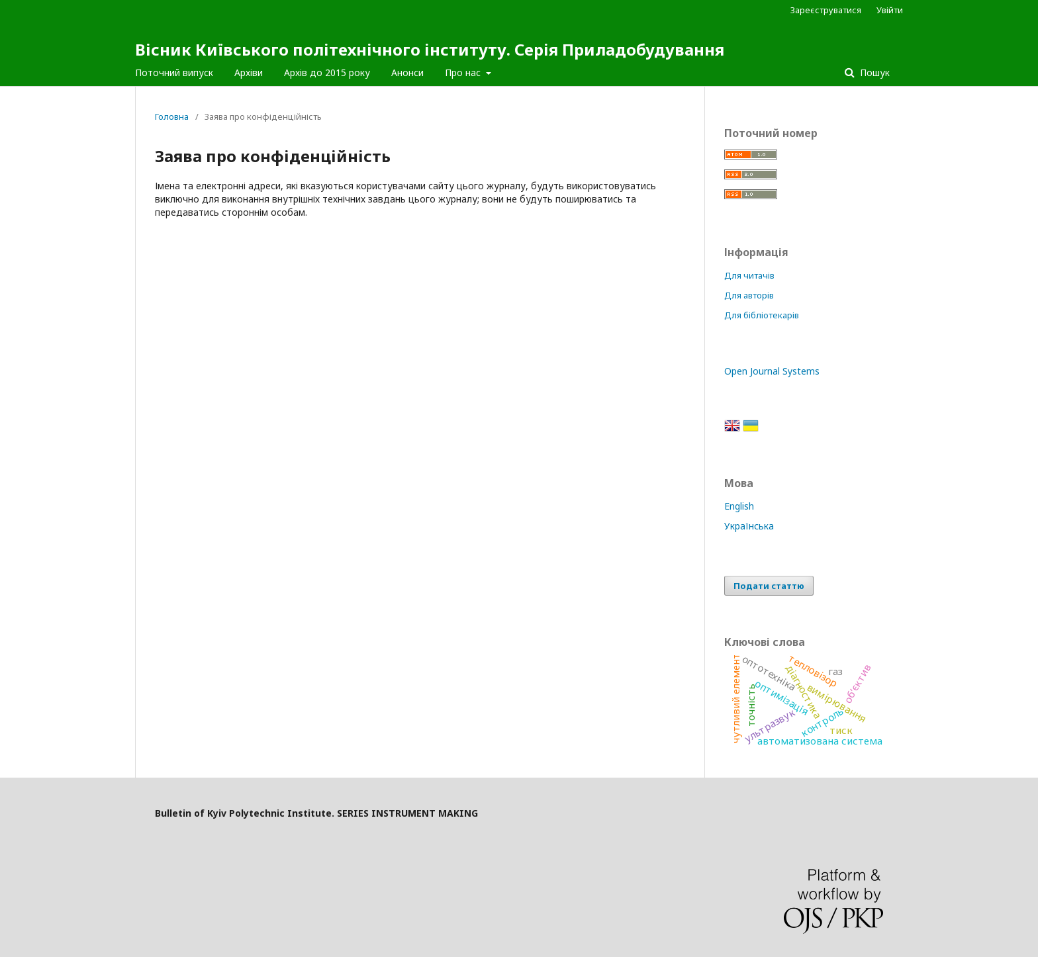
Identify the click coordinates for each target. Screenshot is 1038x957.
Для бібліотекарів (761, 315)
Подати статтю (768, 586)
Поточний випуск (174, 72)
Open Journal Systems (772, 371)
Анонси (407, 72)
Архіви (248, 72)
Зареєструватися (825, 10)
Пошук (873, 72)
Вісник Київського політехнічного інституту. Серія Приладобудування (429, 49)
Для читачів (749, 275)
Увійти (889, 10)
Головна (172, 116)
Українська (749, 526)
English (739, 506)
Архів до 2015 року (327, 72)
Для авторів (749, 295)
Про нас (464, 72)
